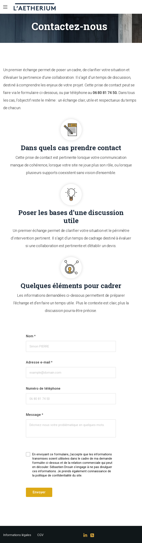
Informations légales (17, 535)
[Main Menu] (5, 7)
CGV (40, 535)
